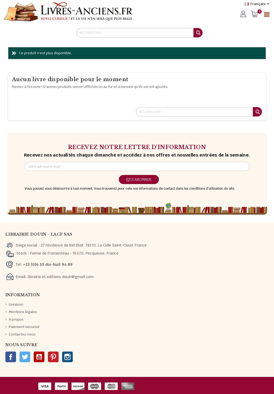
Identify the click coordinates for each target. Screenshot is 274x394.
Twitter (25, 357)
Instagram (67, 357)
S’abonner (139, 179)
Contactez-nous (22, 334)
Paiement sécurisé (24, 327)
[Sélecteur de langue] (256, 4)
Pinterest (53, 357)
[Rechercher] (139, 32)
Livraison (16, 304)
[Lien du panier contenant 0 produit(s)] (254, 14)
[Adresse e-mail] (137, 166)
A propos (16, 319)
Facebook (10, 357)
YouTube (39, 357)
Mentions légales (23, 312)
